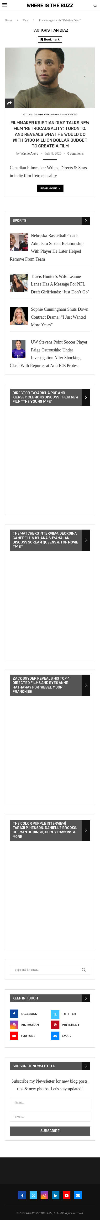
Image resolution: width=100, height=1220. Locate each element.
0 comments (75, 153)
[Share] (9, 103)
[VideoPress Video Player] (50, 461)
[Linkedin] (55, 1195)
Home (8, 20)
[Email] (70, 1036)
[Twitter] (70, 1014)
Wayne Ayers (29, 153)
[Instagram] (29, 1025)
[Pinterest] (70, 1025)
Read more (50, 188)
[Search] (95, 6)
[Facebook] (29, 1014)
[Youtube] (29, 1036)
